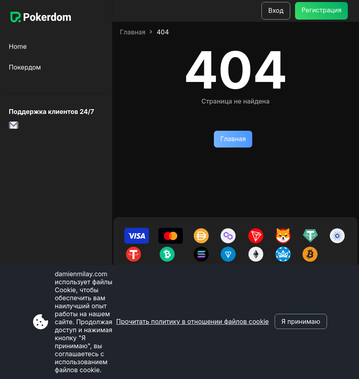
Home (18, 46)
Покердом (25, 67)
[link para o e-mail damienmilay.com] (16, 128)
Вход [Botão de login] (275, 10)
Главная (133, 32)
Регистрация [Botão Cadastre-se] (321, 10)
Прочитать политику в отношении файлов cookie (192, 321)
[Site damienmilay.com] (40, 18)
